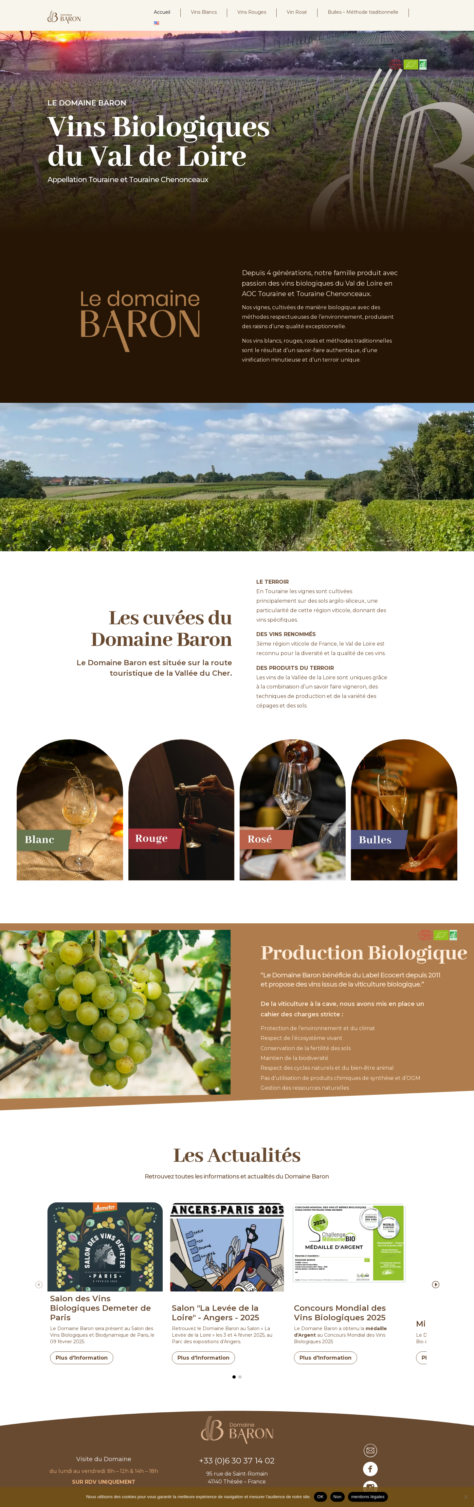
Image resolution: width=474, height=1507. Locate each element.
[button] (441, 1282)
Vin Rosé (297, 12)
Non (338, 1496)
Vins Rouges (251, 12)
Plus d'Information (82, 1355)
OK (320, 1496)
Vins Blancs (204, 12)
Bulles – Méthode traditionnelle (363, 12)
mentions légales (368, 1496)
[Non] (466, 1497)
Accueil (162, 12)
